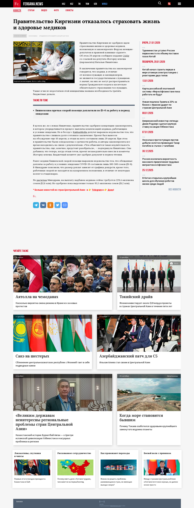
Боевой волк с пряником (158, 453)
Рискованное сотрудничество (75, 453)
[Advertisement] (97, 231)
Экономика (33, 36)
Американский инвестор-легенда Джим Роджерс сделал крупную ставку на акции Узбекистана (160, 123)
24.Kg (126, 55)
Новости (17, 10)
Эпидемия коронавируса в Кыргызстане (54, 36)
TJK (79, 3)
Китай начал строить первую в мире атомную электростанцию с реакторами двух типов (160, 72)
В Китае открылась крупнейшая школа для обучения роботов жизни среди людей (159, 180)
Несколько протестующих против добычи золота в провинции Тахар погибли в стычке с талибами (161, 142)
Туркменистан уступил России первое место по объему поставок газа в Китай (160, 53)
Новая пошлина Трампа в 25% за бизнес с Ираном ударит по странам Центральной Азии (159, 104)
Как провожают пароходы (116, 453)
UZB (96, 3)
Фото (56, 10)
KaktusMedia (80, 132)
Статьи (31, 10)
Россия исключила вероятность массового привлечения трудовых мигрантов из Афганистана (160, 161)
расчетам (42, 180)
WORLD (105, 3)
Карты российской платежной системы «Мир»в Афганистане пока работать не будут (161, 91)
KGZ (71, 3)
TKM (88, 3)
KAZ (63, 3)
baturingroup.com (115, 505)
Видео (44, 10)
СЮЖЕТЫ (69, 10)
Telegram (97, 189)
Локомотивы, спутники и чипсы (28, 455)
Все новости (175, 189)
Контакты (19, 501)
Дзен (110, 189)
